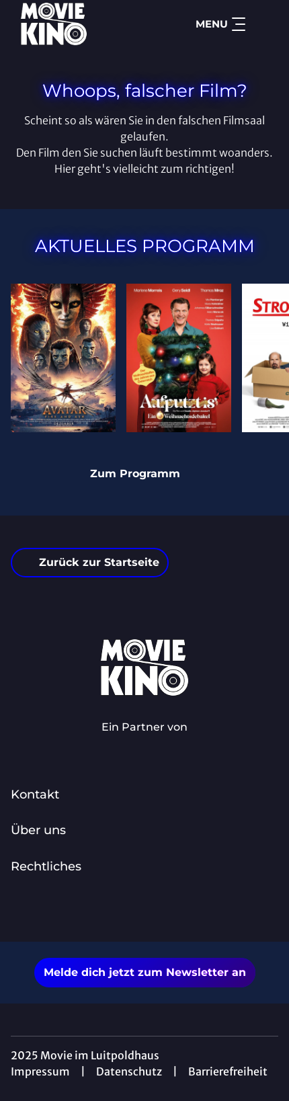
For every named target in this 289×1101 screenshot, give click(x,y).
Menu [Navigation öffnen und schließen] (220, 24)
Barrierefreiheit (227, 1071)
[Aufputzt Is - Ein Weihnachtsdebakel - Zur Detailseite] (178, 358)
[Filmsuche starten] (264, 24)
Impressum (40, 1071)
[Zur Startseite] (78, 24)
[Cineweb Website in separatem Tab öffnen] (144, 741)
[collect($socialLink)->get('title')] (129, 912)
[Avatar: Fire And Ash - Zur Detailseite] (63, 358)
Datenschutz (129, 1071)
